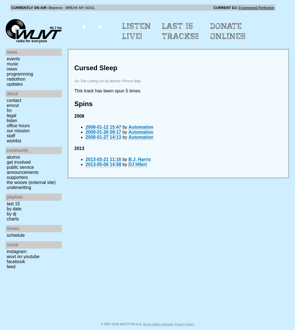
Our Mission (18, 130)
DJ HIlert (137, 164)
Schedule (16, 235)
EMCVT (13, 105)
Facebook (16, 261)
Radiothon (16, 79)
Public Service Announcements (23, 170)
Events (13, 58)
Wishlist (14, 140)
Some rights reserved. (158, 324)
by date (14, 208)
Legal (11, 115)
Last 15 (13, 203)
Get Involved (19, 162)
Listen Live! (136, 31)
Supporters (17, 177)
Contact (14, 100)
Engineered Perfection (256, 8)
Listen (12, 120)
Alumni (13, 157)
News (12, 69)
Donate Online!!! (228, 31)
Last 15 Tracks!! (180, 31)
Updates (15, 84)
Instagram (16, 251)
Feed (11, 266)
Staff (11, 135)
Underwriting (19, 187)
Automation (140, 127)
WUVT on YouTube (23, 256)
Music (13, 64)
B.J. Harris (139, 159)
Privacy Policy (184, 324)
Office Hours (18, 125)
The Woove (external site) (31, 182)
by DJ (11, 213)
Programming (20, 74)
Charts (13, 219)
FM (9, 110)
